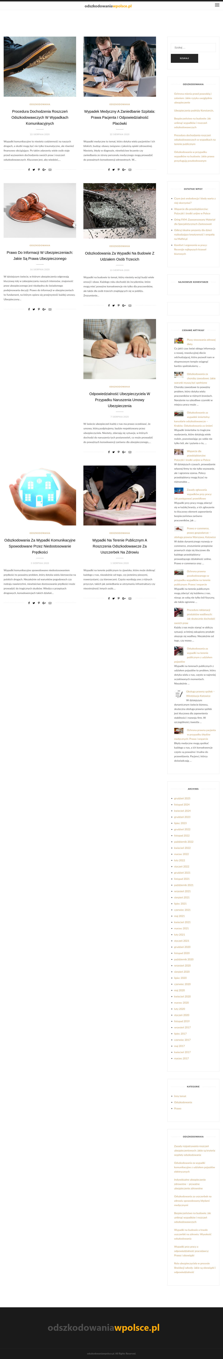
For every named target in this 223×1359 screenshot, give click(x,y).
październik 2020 (183, 959)
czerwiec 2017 (182, 1039)
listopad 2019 (182, 1021)
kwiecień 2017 (182, 1052)
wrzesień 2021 (182, 891)
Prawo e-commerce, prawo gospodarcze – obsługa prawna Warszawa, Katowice (195, 533)
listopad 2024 (182, 804)
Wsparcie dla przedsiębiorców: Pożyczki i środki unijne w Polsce (192, 455)
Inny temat (180, 1096)
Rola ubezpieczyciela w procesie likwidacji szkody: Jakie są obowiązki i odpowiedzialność (195, 1268)
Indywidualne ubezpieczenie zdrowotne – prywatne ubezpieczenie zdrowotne (190, 1184)
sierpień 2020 (182, 971)
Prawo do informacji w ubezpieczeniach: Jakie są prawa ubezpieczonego (39, 258)
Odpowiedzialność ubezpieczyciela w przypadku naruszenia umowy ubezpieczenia (120, 399)
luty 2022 (179, 860)
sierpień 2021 (182, 897)
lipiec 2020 (180, 977)
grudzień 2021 (182, 872)
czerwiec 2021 (182, 909)
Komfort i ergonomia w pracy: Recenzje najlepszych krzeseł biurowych (190, 249)
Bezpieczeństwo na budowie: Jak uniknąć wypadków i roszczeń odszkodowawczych (192, 123)
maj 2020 (179, 990)
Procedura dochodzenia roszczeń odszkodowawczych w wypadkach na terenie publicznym (195, 139)
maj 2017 (179, 1045)
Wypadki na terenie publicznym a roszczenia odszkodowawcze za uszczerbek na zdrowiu (119, 546)
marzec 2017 (181, 1058)
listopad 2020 (182, 953)
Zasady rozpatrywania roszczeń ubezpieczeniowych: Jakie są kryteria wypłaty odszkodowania (194, 1150)
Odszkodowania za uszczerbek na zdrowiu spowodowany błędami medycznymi (193, 1201)
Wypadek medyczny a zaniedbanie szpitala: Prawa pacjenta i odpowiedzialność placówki (120, 117)
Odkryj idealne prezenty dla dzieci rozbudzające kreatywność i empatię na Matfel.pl (194, 234)
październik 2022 (183, 841)
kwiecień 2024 (182, 810)
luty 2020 (179, 1008)
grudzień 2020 (182, 946)
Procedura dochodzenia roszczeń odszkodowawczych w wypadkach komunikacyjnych (40, 117)
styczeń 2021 (181, 940)
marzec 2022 (181, 854)
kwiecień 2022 (182, 847)
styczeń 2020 (181, 1015)
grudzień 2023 (182, 816)
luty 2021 (179, 934)
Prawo (177, 1108)
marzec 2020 (181, 1002)
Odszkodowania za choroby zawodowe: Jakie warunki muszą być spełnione (195, 378)
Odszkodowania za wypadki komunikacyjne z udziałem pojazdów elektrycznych (194, 1167)
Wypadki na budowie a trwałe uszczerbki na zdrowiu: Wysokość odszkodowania (193, 1234)
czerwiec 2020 (182, 984)
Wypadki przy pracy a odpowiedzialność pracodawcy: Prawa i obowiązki (191, 1251)
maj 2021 (179, 915)
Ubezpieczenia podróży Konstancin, (194, 110)
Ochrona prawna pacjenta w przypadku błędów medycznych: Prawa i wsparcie (195, 734)
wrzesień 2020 (182, 965)
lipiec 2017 (180, 1033)
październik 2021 (183, 885)
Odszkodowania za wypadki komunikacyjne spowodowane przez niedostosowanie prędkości (40, 546)
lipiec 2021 (180, 903)
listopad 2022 (182, 835)
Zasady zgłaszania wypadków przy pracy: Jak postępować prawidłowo (193, 494)
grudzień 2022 (182, 829)
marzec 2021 (181, 928)
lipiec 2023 (180, 823)
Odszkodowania (40, 104)
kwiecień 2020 (182, 996)
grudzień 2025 (182, 798)
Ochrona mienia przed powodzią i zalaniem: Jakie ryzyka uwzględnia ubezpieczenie (193, 98)
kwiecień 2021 (182, 922)
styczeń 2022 (181, 866)
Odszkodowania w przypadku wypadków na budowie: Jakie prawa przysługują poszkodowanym (194, 156)
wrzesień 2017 (182, 1027)
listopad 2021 (182, 878)
